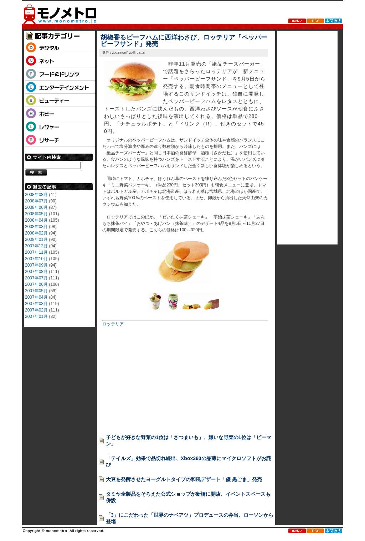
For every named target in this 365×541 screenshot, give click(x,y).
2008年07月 (36, 201)
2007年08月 (36, 271)
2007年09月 (36, 265)
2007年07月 (36, 277)
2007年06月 (36, 284)
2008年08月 (36, 194)
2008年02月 (36, 233)
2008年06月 (36, 207)
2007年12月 (36, 245)
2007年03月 (36, 303)
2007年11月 (36, 252)
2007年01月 (36, 316)
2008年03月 (36, 226)
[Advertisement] (155, 378)
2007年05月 (36, 290)
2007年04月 (36, 297)
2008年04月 (36, 220)
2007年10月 (36, 258)
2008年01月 (36, 239)
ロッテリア (113, 323)
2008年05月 (36, 213)
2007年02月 (36, 310)
